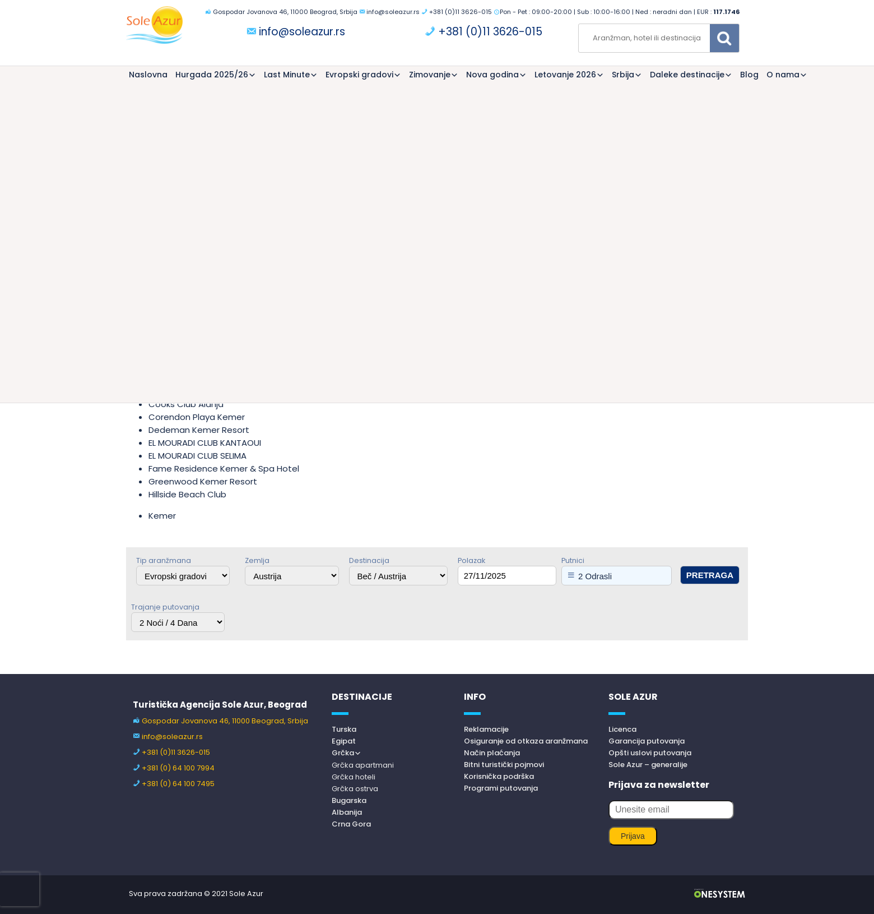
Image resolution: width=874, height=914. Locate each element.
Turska (344, 729)
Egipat (344, 741)
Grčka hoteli (353, 777)
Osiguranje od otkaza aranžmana (526, 741)
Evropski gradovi (359, 74)
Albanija (347, 812)
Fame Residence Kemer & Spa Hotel (223, 468)
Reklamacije (486, 729)
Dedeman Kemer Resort (198, 430)
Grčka (343, 752)
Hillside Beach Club (187, 494)
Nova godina (492, 74)
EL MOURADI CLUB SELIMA (197, 455)
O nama (782, 74)
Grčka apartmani (363, 765)
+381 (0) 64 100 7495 (178, 783)
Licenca (622, 729)
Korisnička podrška (499, 776)
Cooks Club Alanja (186, 404)
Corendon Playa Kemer (196, 417)
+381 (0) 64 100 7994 (178, 768)
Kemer (162, 515)
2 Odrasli (595, 576)
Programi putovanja (501, 788)
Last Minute (287, 74)
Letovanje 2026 (565, 74)
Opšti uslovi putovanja (649, 752)
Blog (749, 74)
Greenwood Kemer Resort (202, 481)
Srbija (623, 74)
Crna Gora (351, 824)
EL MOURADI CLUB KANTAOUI (204, 443)
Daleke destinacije (687, 74)
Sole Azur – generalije (647, 764)
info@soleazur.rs (393, 11)
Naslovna (148, 74)
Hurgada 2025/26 (211, 74)
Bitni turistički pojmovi (504, 764)
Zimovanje (429, 74)
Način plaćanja (492, 752)
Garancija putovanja (646, 741)
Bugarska (349, 800)
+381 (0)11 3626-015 (460, 11)
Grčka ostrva (355, 788)
